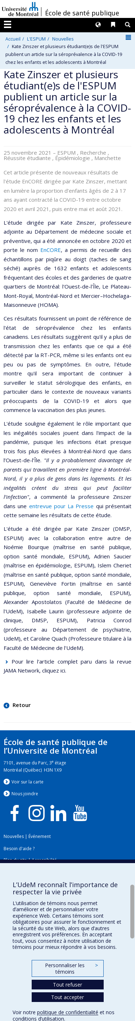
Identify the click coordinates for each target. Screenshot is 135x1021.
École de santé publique (82, 13)
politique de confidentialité (67, 1012)
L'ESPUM (36, 39)
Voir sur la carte (28, 782)
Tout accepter (67, 997)
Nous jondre (25, 794)
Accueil (13, 39)
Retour (21, 704)
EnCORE (50, 249)
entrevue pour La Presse (61, 506)
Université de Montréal (20, 9)
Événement (39, 836)
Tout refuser (67, 984)
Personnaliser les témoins (71, 968)
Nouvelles (63, 39)
